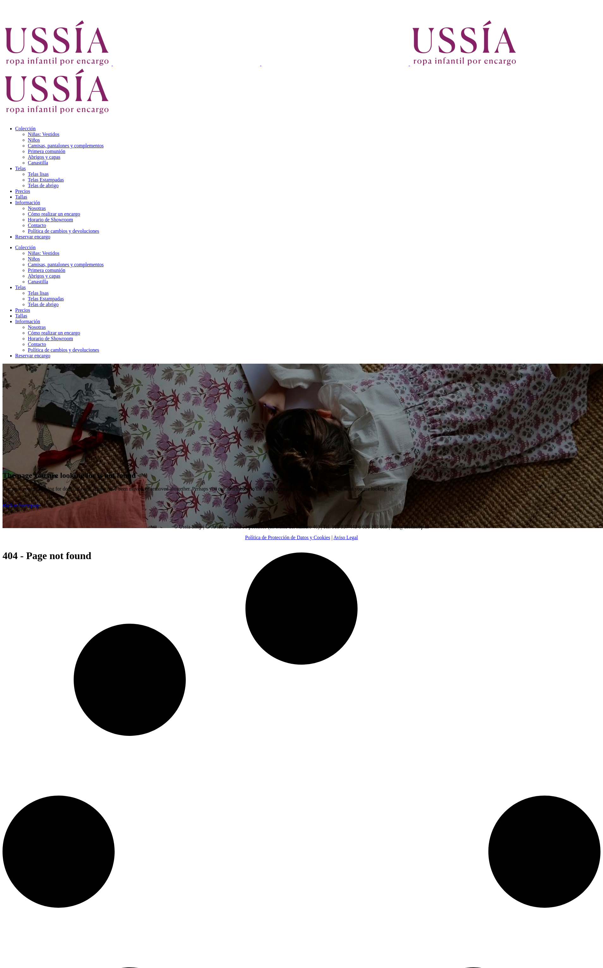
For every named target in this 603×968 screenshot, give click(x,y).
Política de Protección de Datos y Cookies (287, 537)
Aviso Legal (345, 537)
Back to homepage (21, 505)
